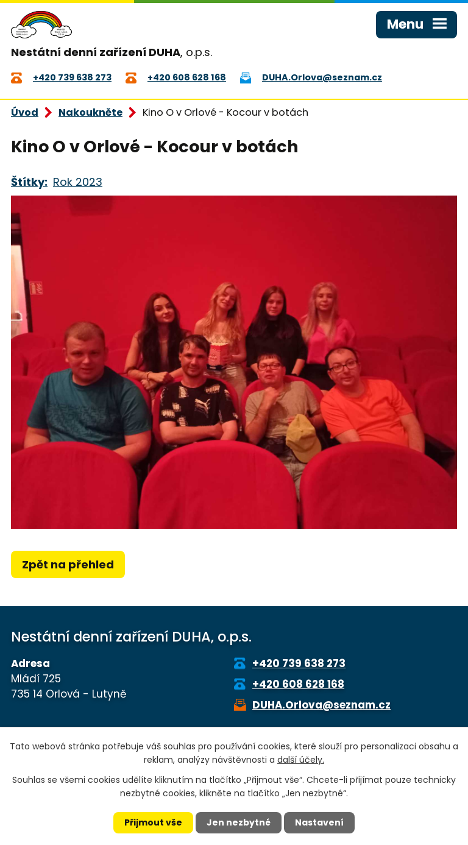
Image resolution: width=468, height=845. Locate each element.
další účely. (300, 760)
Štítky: (29, 181)
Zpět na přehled (68, 564)
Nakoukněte (90, 112)
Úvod (24, 112)
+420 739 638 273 (299, 663)
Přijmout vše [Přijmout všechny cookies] (153, 822)
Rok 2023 (77, 181)
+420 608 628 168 (298, 684)
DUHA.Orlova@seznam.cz (321, 705)
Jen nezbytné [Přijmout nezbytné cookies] (239, 822)
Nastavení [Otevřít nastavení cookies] (319, 822)
